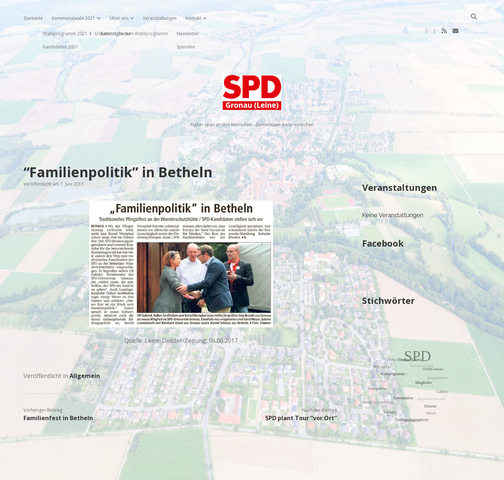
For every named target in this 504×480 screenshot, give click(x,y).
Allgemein (84, 352)
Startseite (33, 18)
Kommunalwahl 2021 (73, 18)
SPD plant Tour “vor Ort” (301, 394)
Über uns (119, 18)
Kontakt (193, 18)
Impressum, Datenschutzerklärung (252, 471)
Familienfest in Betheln (58, 394)
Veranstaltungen (160, 18)
